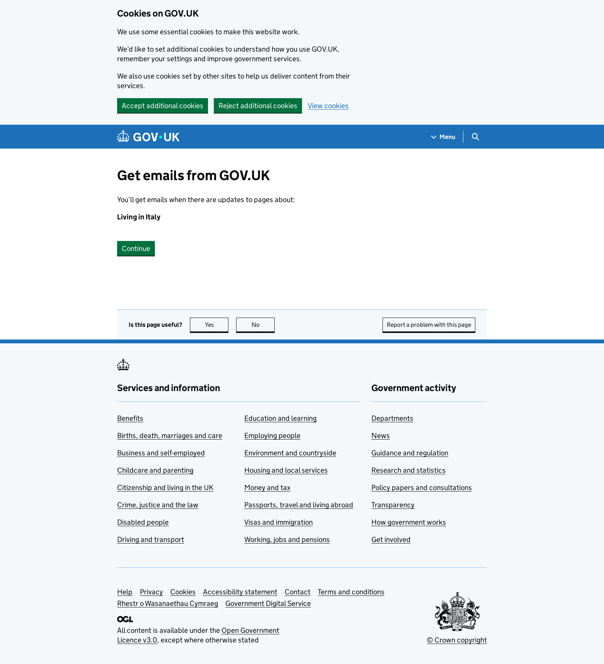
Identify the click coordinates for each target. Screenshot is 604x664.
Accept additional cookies (162, 105)
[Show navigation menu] (443, 137)
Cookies (183, 591)
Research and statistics (408, 470)
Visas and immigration (278, 522)
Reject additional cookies (257, 105)
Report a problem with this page (429, 324)
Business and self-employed (161, 452)
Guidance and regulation (409, 452)
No (263, 324)
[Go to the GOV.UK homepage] (148, 137)
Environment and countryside (290, 452)
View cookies (328, 105)
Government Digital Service (268, 603)
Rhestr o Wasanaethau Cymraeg (167, 603)
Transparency (392, 504)
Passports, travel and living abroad (298, 504)
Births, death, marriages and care (169, 435)
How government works (408, 522)
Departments (392, 418)
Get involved (391, 539)
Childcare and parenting (155, 470)
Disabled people (143, 522)
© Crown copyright (457, 640)
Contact (297, 591)
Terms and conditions (351, 591)
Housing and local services (286, 470)
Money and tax (267, 487)
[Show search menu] (475, 137)
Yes (217, 324)
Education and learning (280, 418)
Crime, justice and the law (157, 504)
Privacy (151, 591)
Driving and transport (150, 539)
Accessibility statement (240, 591)
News (380, 435)
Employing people (272, 435)
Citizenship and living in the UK (165, 487)
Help (125, 591)
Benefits (130, 418)
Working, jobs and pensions (287, 539)
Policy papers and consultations (421, 487)
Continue (136, 248)
